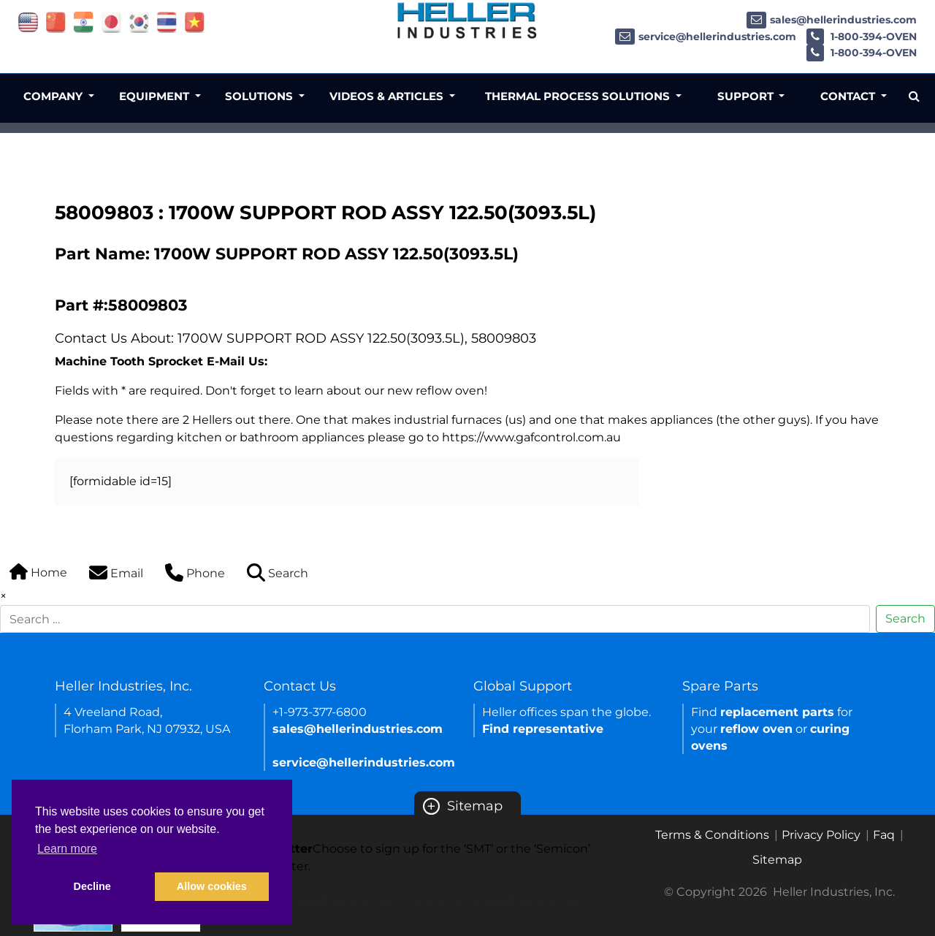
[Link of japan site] (111, 21)
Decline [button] (92, 886)
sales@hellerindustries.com (832, 19)
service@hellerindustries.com (705, 36)
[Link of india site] (84, 21)
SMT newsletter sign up (323, 901)
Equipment (155, 96)
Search (905, 618)
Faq (884, 835)
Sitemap (463, 806)
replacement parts (777, 712)
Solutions (260, 96)
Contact (849, 96)
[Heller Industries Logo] (467, 20)
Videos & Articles (387, 96)
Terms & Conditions (712, 835)
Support (746, 96)
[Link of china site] (56, 21)
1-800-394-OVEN (861, 36)
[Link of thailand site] (167, 21)
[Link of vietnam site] (195, 21)
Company (54, 96)
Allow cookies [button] (212, 886)
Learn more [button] (67, 848)
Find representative (542, 729)
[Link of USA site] (28, 21)
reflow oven (756, 729)
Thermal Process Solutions (579, 96)
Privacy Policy (821, 835)
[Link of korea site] (139, 21)
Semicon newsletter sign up (496, 901)
